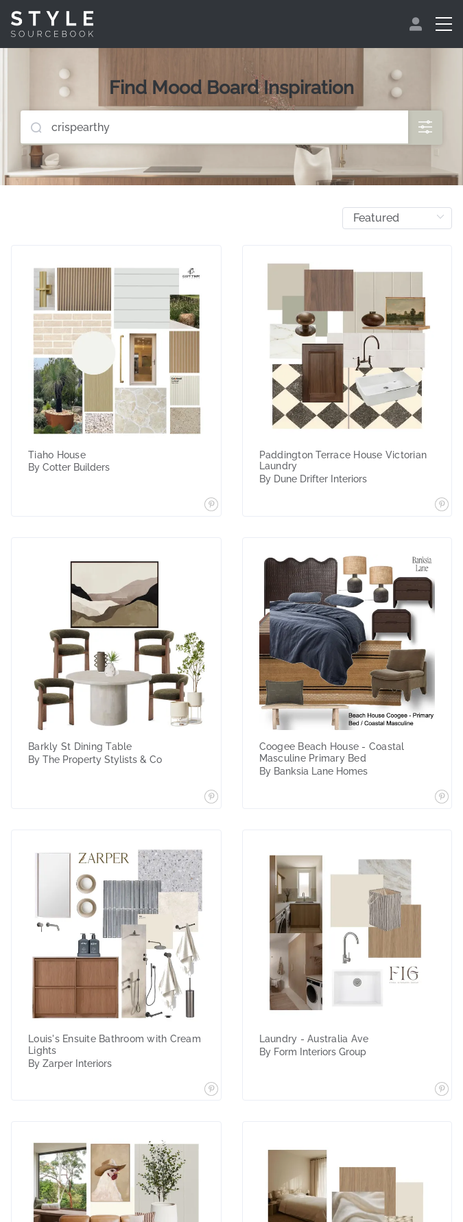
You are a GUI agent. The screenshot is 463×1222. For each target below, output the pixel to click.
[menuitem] (417, 24)
